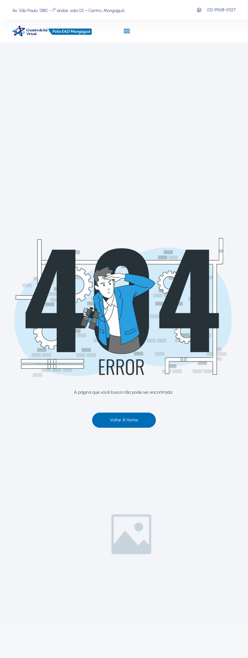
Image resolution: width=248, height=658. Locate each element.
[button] (126, 31)
